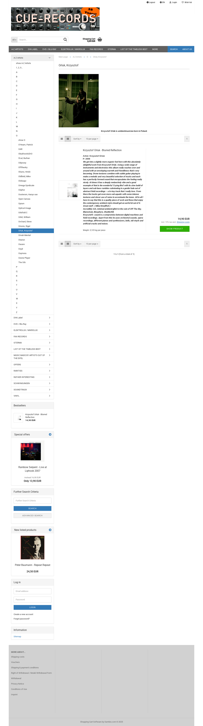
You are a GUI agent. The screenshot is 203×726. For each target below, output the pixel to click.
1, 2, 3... (19, 67)
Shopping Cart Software (91, 722)
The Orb (22, 262)
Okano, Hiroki (24, 172)
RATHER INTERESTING (24, 377)
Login (32, 607)
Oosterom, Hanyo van (28, 194)
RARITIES (18, 371)
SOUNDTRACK (20, 389)
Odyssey (22, 163)
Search (174, 49)
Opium (21, 203)
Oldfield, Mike (24, 176)
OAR (20, 149)
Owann (21, 244)
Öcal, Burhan (24, 158)
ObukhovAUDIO (25, 154)
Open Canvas (24, 199)
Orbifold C (22, 212)
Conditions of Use (19, 689)
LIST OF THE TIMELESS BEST (134, 49)
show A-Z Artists (23, 63)
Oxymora (22, 253)
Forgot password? (22, 619)
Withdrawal (16, 678)
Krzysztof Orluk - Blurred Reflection (102, 150)
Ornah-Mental (24, 235)
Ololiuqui (22, 181)
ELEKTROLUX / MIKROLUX (73, 49)
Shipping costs (17, 657)
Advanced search (32, 515)
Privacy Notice (17, 684)
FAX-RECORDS (96, 49)
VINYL (16, 396)
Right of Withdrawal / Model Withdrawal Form (31, 673)
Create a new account (23, 614)
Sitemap (17, 636)
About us (187, 49)
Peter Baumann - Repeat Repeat (32, 564)
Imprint (14, 694)
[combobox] (77, 139)
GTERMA (112, 49)
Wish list (187, 2)
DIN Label (33, 49)
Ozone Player (24, 258)
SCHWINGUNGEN (22, 383)
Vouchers (15, 662)
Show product (175, 229)
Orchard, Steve (25, 221)
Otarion (21, 240)
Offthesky (22, 167)
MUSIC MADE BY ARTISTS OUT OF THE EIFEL (29, 356)
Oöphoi (21, 190)
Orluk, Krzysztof (25, 230)
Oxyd (20, 249)
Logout (151, 2)
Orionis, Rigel (24, 226)
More (155, 49)
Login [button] (173, 2)
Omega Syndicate (26, 185)
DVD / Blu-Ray (49, 49)
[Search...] (14, 39)
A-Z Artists (17, 49)
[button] (162, 2)
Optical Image (24, 208)
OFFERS (17, 364)
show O (21, 140)
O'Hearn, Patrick (25, 144)
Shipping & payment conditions (25, 667)
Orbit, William (24, 217)
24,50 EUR (32, 571)
